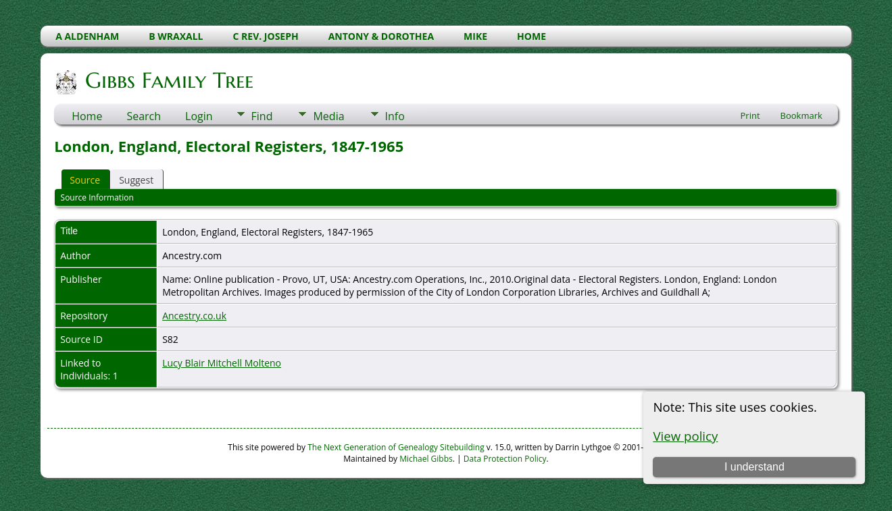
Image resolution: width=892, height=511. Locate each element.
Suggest (136, 179)
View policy (685, 435)
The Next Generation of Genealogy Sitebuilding (396, 447)
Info (395, 116)
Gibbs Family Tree (168, 80)
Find (262, 116)
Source (85, 179)
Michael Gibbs (426, 458)
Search (143, 116)
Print (750, 115)
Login (199, 116)
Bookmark (801, 115)
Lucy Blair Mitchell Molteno (221, 362)
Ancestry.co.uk (194, 315)
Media (328, 116)
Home (87, 116)
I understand (754, 467)
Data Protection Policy (505, 458)
